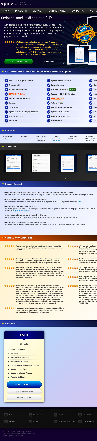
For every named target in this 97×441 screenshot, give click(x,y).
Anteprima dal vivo (15, 61)
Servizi (37, 11)
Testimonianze (57, 11)
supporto (80, 202)
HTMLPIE (24, 335)
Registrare (12, 421)
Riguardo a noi (38, 415)
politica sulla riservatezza (66, 421)
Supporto (78, 11)
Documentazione (57, 139)
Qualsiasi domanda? (24, 391)
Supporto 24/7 (57, 140)
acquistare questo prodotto (22, 210)
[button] (65, 178)
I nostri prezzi (49, 61)
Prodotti (21, 11)
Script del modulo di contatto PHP (26, 18)
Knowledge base (88, 421)
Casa (6, 11)
